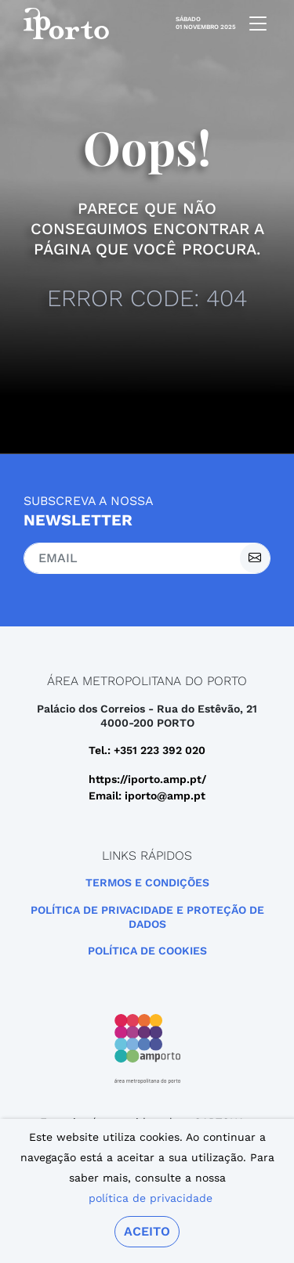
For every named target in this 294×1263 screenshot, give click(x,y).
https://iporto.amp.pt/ (147, 779)
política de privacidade (150, 1198)
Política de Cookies (147, 950)
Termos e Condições (147, 882)
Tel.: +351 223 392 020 (147, 750)
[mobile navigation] (253, 23)
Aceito (147, 1231)
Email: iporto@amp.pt (147, 795)
